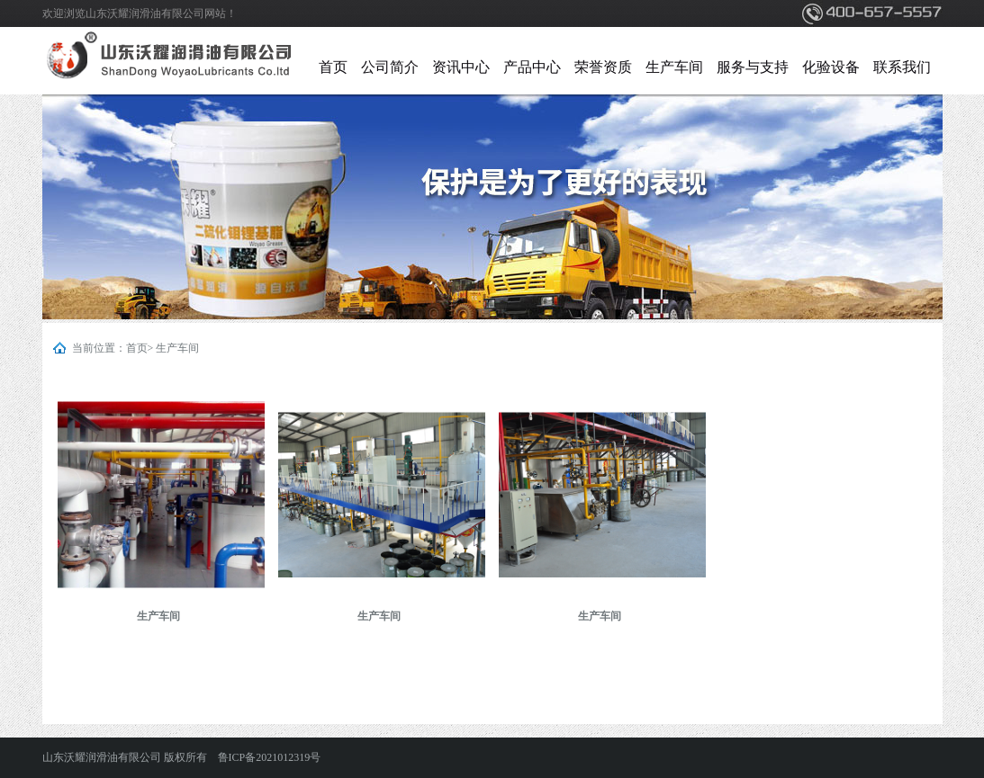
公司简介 (390, 67)
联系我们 (902, 67)
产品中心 (532, 67)
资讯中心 (461, 67)
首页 (333, 67)
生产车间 (674, 67)
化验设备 (831, 67)
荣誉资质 (603, 67)
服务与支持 (753, 67)
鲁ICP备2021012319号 (269, 757)
